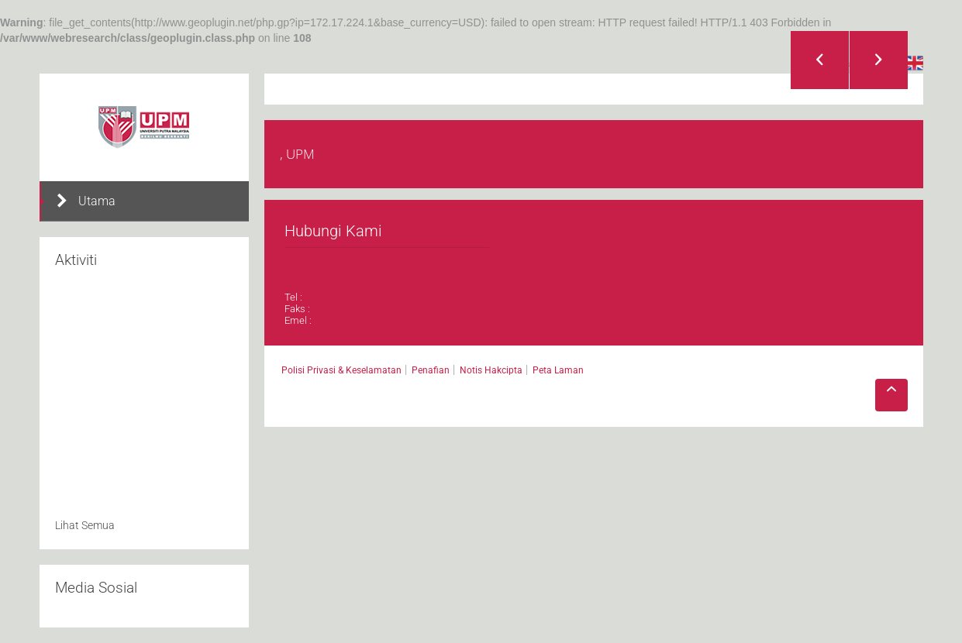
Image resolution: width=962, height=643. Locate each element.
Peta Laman (558, 370)
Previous (820, 60)
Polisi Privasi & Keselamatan (341, 370)
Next (879, 60)
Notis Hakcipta (491, 370)
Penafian (431, 370)
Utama (85, 200)
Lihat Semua (85, 525)
